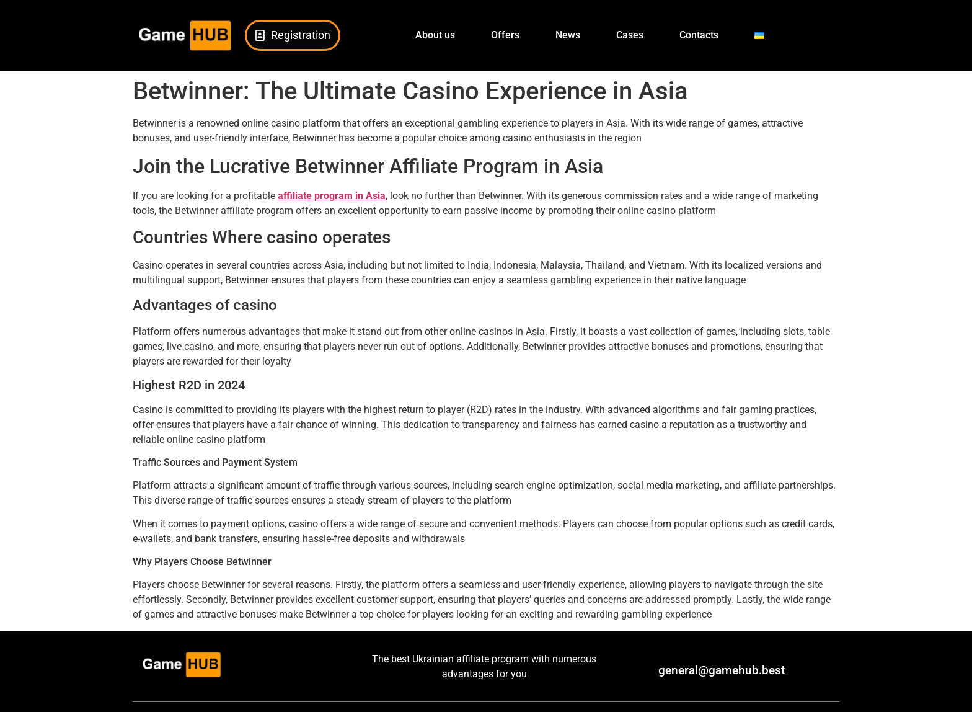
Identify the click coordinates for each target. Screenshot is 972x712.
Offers (505, 35)
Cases (629, 35)
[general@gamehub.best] (642, 671)
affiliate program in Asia (332, 196)
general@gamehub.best (721, 670)
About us (435, 35)
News (567, 35)
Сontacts (698, 35)
